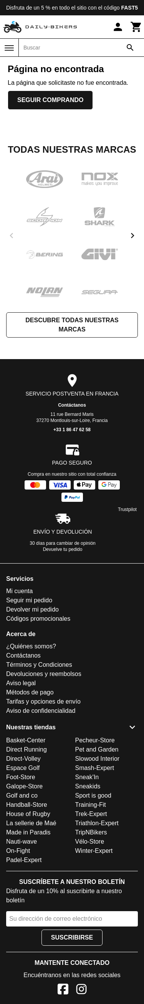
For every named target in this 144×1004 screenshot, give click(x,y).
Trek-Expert (91, 814)
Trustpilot (127, 509)
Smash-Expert (94, 768)
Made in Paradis (28, 832)
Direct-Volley (23, 758)
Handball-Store (26, 804)
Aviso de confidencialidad (40, 710)
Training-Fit (90, 804)
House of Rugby (28, 814)
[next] (132, 235)
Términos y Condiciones (39, 664)
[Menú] (9, 48)
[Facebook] (63, 990)
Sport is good (93, 795)
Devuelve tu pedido (63, 549)
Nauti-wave (21, 841)
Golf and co (22, 795)
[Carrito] (136, 27)
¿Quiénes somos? (31, 646)
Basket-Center (25, 740)
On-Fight (18, 850)
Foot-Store (20, 777)
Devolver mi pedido (32, 609)
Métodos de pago (30, 692)
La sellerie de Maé (31, 823)
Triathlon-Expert (97, 823)
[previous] (11, 235)
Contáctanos (72, 405)
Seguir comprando (50, 100)
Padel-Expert (24, 860)
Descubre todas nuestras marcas (71, 325)
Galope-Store (24, 786)
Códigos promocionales (38, 618)
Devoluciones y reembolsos (43, 674)
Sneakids (88, 786)
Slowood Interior (97, 758)
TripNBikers (91, 832)
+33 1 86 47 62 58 (72, 429)
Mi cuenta (19, 591)
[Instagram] (81, 990)
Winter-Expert (94, 850)
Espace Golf (23, 768)
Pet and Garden (97, 749)
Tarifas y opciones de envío (43, 701)
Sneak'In (87, 777)
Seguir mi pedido (29, 600)
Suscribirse (72, 937)
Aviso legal (21, 683)
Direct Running (26, 749)
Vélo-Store (89, 841)
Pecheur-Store (95, 740)
